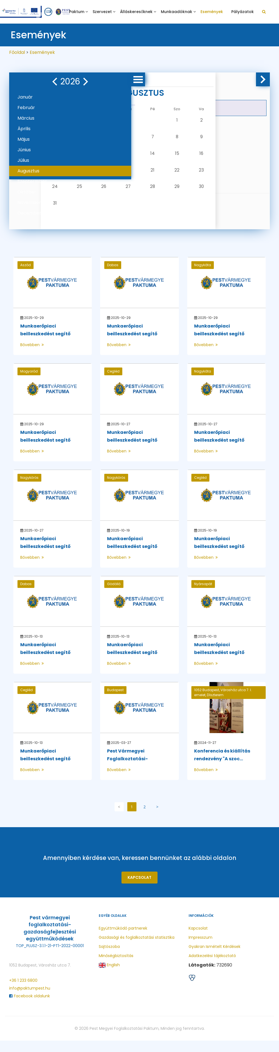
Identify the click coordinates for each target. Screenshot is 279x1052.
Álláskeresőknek (136, 11)
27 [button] (122, 192)
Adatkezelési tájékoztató (212, 967)
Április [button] (24, 128)
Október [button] (26, 192)
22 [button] (157, 174)
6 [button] (122, 138)
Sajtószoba (109, 958)
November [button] (29, 202)
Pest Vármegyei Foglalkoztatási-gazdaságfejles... (126, 770)
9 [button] (175, 138)
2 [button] (175, 120)
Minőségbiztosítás (116, 967)
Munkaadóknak (176, 11)
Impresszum (200, 949)
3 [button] (69, 138)
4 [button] (86, 138)
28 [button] (140, 192)
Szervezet (102, 11)
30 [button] (175, 192)
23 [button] (175, 174)
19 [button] (104, 174)
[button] (19, 81)
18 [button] (87, 174)
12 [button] (104, 156)
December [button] (29, 213)
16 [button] (175, 156)
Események (212, 11)
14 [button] (140, 156)
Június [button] (24, 150)
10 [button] (69, 156)
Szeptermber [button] (32, 181)
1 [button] (157, 120)
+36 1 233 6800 (23, 992)
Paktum (76, 11)
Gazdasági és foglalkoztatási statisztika (136, 949)
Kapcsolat (139, 889)
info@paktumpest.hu (29, 999)
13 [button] (122, 156)
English (109, 976)
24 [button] (69, 192)
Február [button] (26, 107)
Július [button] (23, 160)
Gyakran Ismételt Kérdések (214, 958)
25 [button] (87, 192)
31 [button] (69, 210)
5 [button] (104, 138)
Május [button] (23, 139)
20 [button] (122, 174)
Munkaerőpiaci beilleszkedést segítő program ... (44, 345)
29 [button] (157, 192)
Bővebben (32, 356)
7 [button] (139, 138)
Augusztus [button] (28, 171)
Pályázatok (242, 11)
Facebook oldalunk (29, 1007)
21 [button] (140, 174)
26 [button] (104, 192)
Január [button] (25, 97)
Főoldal (17, 52)
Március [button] (25, 118)
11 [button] (86, 156)
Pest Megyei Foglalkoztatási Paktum (124, 1040)
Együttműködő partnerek (123, 939)
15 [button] (157, 156)
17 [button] (69, 174)
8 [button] (157, 138)
